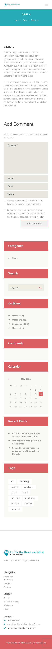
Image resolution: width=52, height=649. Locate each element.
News (15, 258)
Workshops (8, 605)
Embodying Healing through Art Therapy (26, 442)
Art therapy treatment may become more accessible (26, 435)
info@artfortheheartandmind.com (21, 628)
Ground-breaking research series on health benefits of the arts (26, 451)
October (19, 320)
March (18, 316)
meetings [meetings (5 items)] (15, 498)
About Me (8, 583)
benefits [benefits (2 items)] (14, 487)
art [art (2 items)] (12, 481)
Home (16, 20)
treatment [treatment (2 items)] (15, 509)
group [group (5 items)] (13, 492)
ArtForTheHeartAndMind (15, 643)
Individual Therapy (11, 601)
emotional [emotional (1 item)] (28, 487)
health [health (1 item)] (25, 492)
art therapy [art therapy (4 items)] (24, 481)
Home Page (8, 576)
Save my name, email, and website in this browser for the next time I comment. (25, 202)
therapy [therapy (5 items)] (28, 504)
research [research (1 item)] (15, 504)
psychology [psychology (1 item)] (30, 498)
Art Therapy (8, 580)
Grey (25, 20)
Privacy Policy (38, 217)
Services (7, 587)
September (20, 324)
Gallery (6, 598)
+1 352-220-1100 (14, 620)
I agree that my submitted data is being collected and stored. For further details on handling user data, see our (26, 214)
